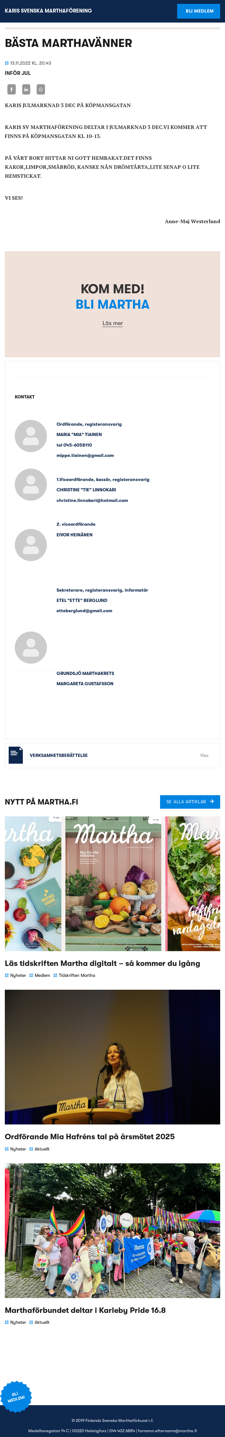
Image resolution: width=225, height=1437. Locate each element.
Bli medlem (200, 11)
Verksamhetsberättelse (59, 755)
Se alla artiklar (186, 801)
